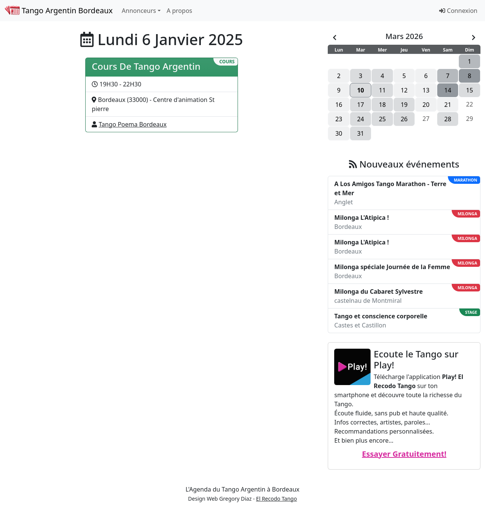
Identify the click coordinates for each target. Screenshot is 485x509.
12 (404, 90)
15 (469, 90)
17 (360, 104)
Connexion (458, 10)
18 (382, 104)
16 (338, 104)
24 (360, 119)
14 (447, 90)
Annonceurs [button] (139, 10)
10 (360, 90)
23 (338, 119)
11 (382, 90)
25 (382, 119)
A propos (179, 10)
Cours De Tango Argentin (146, 66)
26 (404, 119)
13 (425, 90)
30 (338, 133)
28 (447, 119)
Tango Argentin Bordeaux (59, 10)
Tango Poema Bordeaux (133, 124)
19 (404, 104)
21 (447, 104)
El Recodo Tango (276, 498)
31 (360, 133)
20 (425, 104)
